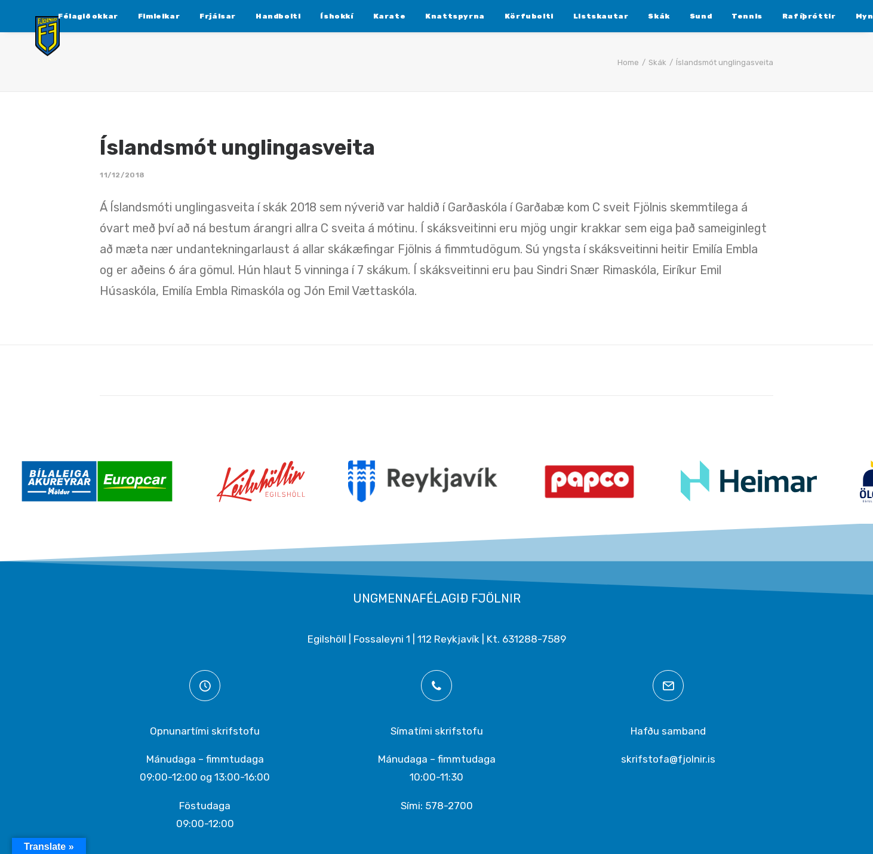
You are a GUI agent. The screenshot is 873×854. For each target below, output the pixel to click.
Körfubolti (500, 16)
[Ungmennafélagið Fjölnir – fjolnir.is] (39, 46)
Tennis (718, 16)
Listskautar (572, 16)
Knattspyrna (426, 16)
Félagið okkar (59, 16)
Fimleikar (130, 16)
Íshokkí (307, 16)
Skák (630, 16)
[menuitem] (59, 16)
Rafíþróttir (780, 16)
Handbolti (249, 16)
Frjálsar (189, 16)
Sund (672, 16)
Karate (361, 16)
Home (628, 62)
